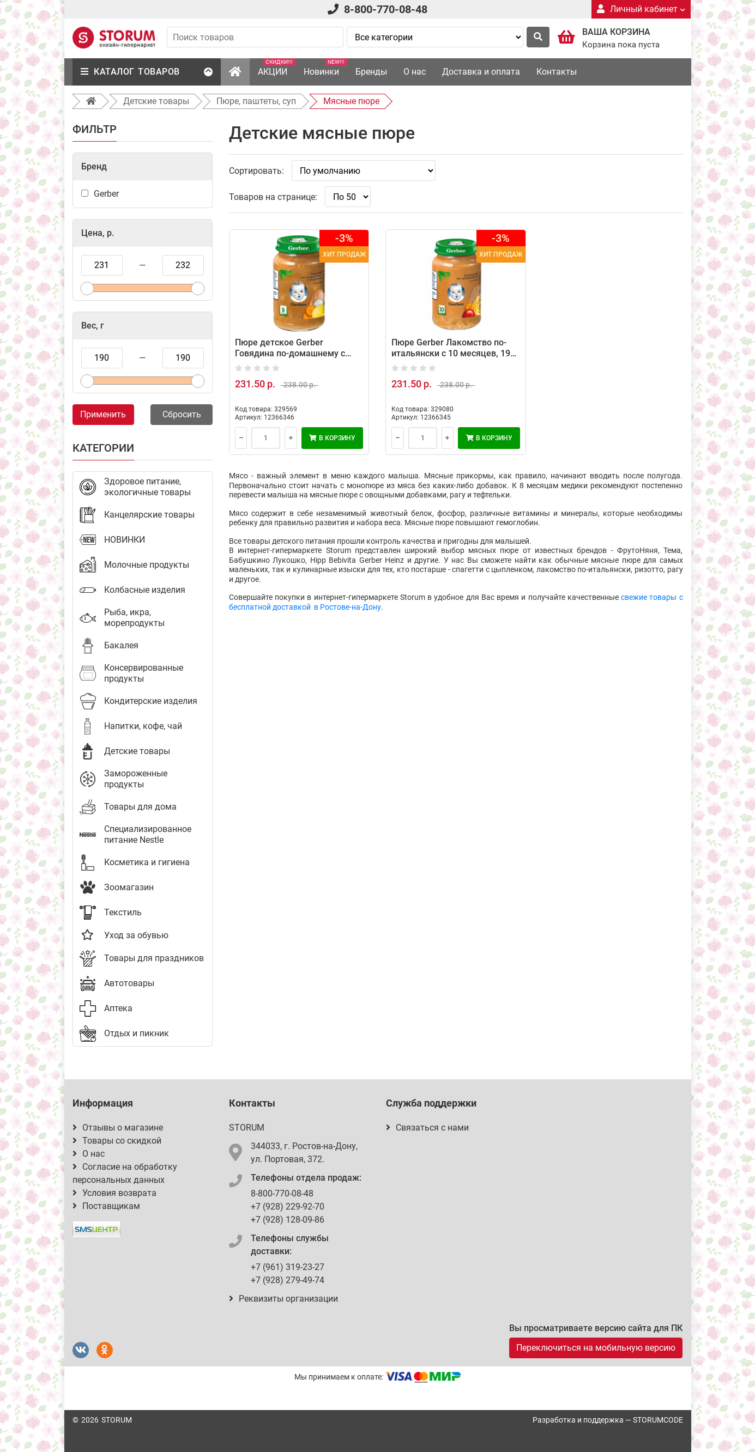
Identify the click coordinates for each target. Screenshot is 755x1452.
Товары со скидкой (117, 1140)
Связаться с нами (427, 1127)
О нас (414, 71)
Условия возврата (114, 1193)
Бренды (371, 71)
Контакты (556, 71)
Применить (103, 414)
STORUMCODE (658, 1419)
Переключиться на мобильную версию (595, 1347)
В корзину (332, 438)
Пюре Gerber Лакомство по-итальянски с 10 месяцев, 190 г (453, 353)
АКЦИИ (276, 67)
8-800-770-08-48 (385, 9)
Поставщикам (106, 1206)
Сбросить (181, 414)
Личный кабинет (641, 9)
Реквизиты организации (283, 1298)
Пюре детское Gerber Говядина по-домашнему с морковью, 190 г (290, 353)
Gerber (106, 194)
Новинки (325, 67)
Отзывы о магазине (118, 1127)
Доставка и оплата (481, 71)
